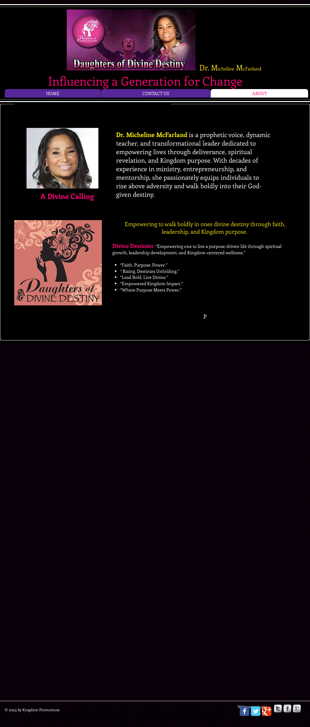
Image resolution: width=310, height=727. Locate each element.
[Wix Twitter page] (255, 711)
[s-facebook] (287, 708)
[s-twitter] (278, 708)
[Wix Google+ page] (266, 711)
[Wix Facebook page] (244, 711)
